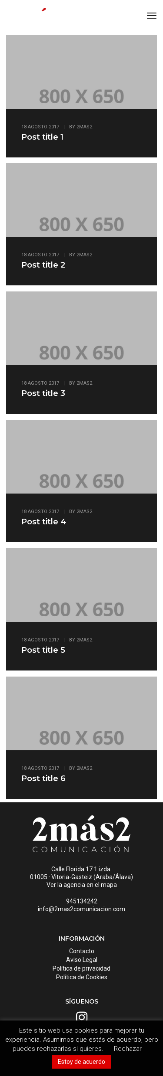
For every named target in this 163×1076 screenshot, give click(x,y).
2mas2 (84, 127)
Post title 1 (42, 137)
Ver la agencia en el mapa (82, 884)
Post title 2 (43, 265)
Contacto (81, 951)
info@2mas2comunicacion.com (81, 909)
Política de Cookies (81, 977)
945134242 (81, 901)
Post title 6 (43, 778)
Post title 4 (43, 522)
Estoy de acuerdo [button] (81, 1061)
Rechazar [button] (128, 1049)
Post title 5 (43, 650)
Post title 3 (43, 393)
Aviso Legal (81, 959)
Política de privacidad (81, 968)
